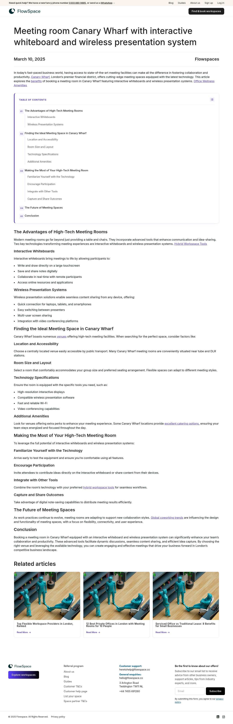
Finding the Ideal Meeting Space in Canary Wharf (56, 133)
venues (61, 336)
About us (195, 2)
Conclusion (32, 215)
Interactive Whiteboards (41, 116)
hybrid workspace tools (98, 487)
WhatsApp (106, 3)
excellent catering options (182, 423)
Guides (182, 2)
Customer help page (75, 691)
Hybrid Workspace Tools (190, 244)
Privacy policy (58, 716)
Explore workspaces (24, 674)
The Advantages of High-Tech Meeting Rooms (54, 110)
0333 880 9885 (77, 3)
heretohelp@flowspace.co (134, 669)
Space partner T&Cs (75, 701)
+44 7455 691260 (129, 691)
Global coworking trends (167, 517)
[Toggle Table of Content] (212, 99)
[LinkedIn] (217, 716)
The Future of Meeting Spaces (44, 207)
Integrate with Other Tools (43, 191)
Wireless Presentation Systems (45, 124)
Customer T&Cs (73, 686)
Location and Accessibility (43, 139)
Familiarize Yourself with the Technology (51, 176)
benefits (36, 81)
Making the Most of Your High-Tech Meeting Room (56, 170)
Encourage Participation (41, 184)
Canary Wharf (40, 77)
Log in (221, 2)
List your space (73, 696)
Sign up (209, 2)
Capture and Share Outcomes (45, 198)
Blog (171, 2)
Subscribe (215, 691)
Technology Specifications (43, 154)
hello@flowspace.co (131, 677)
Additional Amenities (39, 161)
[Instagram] (223, 716)
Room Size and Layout (40, 146)
